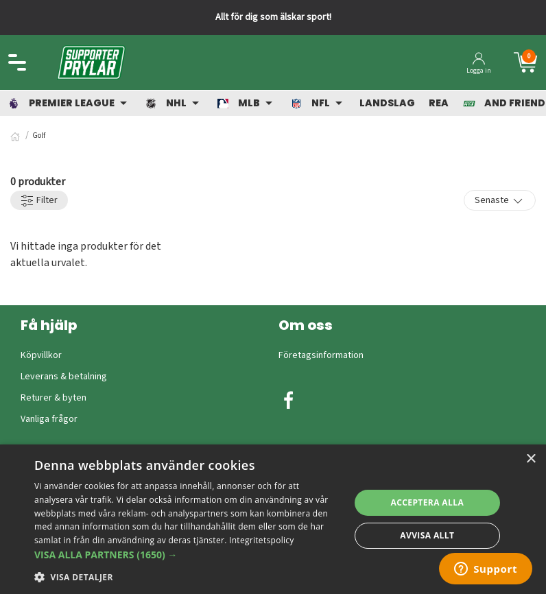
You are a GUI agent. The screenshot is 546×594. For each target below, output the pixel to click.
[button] (187, 554)
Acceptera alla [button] (427, 502)
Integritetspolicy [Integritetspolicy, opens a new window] (261, 540)
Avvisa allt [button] (427, 535)
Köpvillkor (41, 355)
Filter (39, 200)
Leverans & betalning (64, 376)
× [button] (530, 459)
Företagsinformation (321, 355)
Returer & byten (53, 398)
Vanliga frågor (49, 419)
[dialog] (273, 519)
